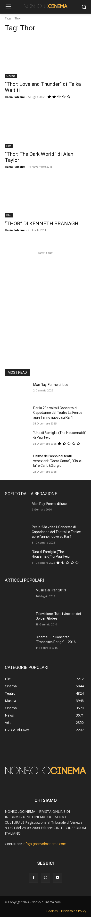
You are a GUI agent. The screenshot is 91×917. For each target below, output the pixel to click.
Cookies (52, 911)
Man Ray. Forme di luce (50, 385)
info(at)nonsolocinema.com (44, 843)
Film (8, 145)
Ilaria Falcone (15, 97)
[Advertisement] (45, 300)
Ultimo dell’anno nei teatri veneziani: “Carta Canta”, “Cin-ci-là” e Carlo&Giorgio (58, 460)
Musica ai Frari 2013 (51, 590)
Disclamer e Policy (73, 911)
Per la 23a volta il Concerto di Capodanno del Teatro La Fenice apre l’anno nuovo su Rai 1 (57, 412)
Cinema (10, 76)
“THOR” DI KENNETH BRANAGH (41, 223)
